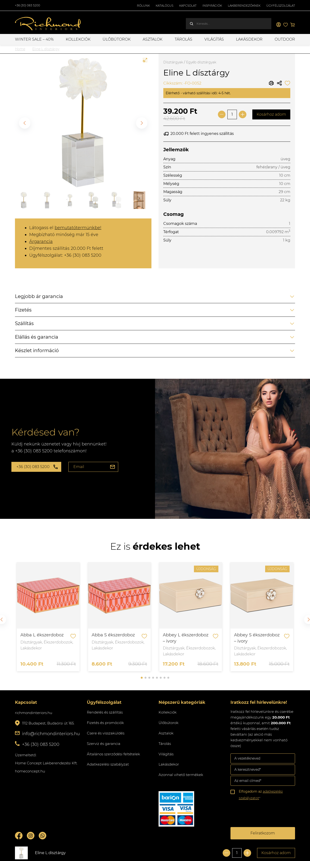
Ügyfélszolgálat (280, 5)
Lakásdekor (249, 39)
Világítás (214, 39)
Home (20, 49)
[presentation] (266, 814)
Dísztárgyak (173, 62)
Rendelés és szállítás (105, 712)
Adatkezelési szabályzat (108, 764)
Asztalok (152, 39)
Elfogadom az (261, 794)
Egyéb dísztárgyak (201, 62)
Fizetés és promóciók (105, 722)
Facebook (19, 835)
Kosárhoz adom (271, 114)
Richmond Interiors (48, 24)
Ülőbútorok (117, 39)
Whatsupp (42, 835)
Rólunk (143, 5)
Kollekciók (78, 39)
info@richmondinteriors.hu (51, 733)
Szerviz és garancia (103, 743)
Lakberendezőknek (244, 5)
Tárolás (183, 39)
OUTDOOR (285, 39)
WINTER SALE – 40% (34, 39)
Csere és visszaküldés (105, 733)
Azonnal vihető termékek (181, 774)
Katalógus (164, 5)
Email (78, 466)
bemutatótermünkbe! (78, 227)
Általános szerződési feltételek (113, 754)
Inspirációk (212, 5)
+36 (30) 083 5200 (27, 5)
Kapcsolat (188, 5)
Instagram (30, 835)
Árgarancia (41, 241)
